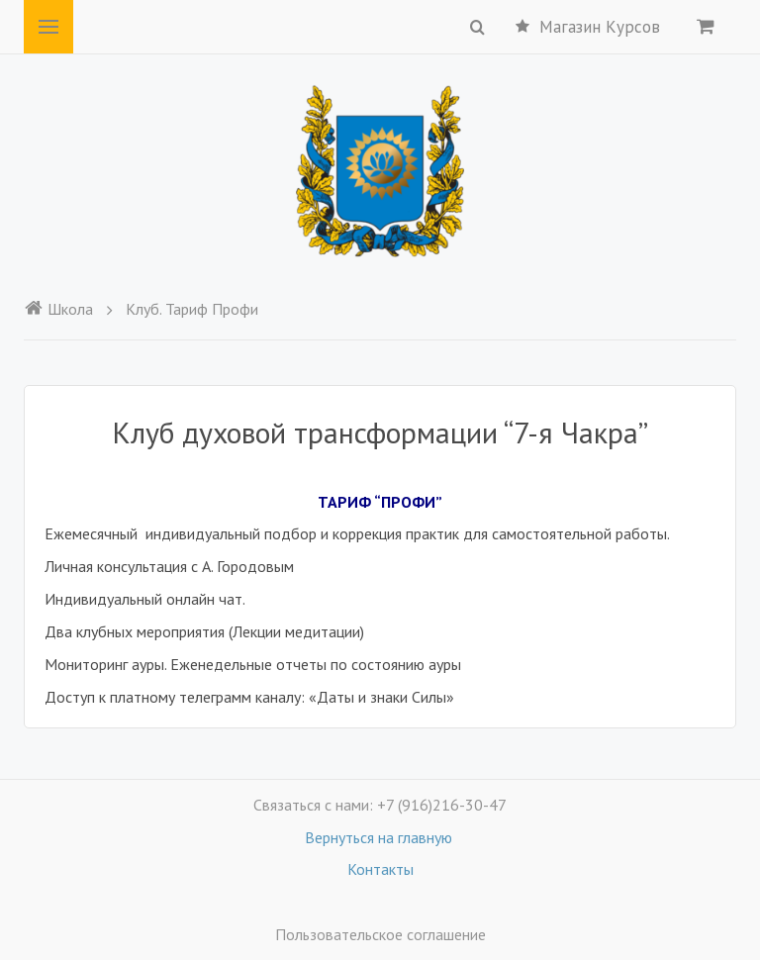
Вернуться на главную (380, 837)
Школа (58, 309)
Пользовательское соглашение (380, 934)
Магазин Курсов (588, 27)
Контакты (380, 869)
